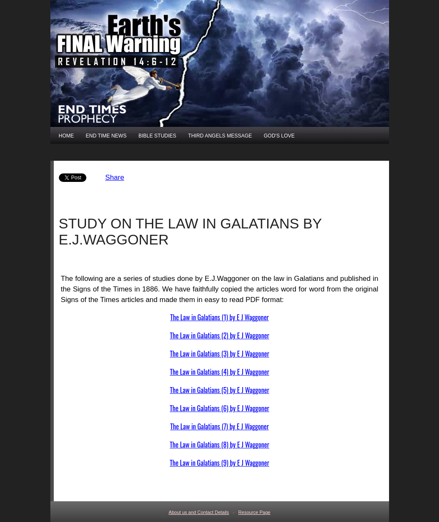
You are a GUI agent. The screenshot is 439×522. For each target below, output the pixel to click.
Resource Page (254, 512)
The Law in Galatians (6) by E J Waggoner (219, 408)
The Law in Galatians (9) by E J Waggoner (219, 463)
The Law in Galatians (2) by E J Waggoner (219, 335)
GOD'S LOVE (279, 136)
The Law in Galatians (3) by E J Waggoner (219, 354)
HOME (66, 136)
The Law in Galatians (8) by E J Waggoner (219, 445)
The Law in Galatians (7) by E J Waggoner (219, 426)
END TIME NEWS (106, 136)
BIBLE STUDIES (157, 136)
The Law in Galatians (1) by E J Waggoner (219, 317)
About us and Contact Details (198, 512)
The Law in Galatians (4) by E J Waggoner (219, 372)
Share (114, 177)
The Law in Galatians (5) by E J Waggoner (219, 390)
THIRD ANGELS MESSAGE (220, 136)
